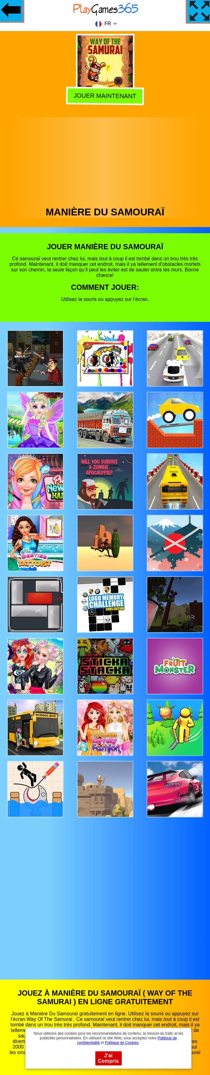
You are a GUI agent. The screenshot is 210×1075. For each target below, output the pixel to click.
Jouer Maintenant (104, 96)
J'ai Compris (108, 1058)
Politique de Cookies (121, 1043)
